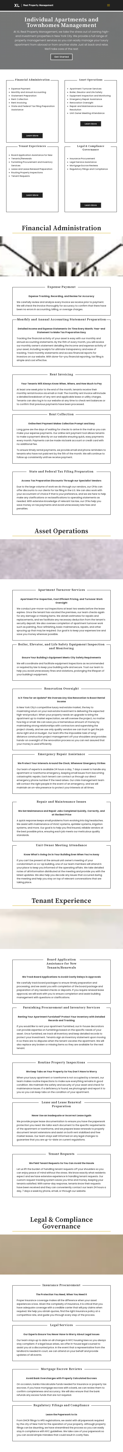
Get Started (61, 56)
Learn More (32, 135)
